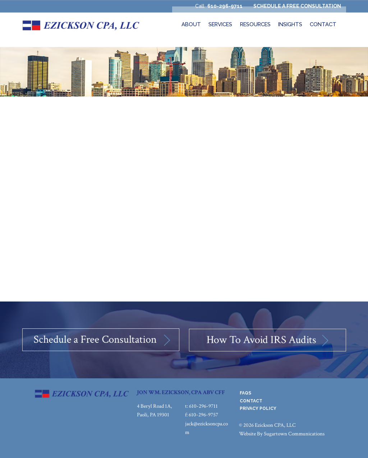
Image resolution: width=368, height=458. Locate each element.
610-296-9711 (225, 6)
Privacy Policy (258, 408)
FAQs (245, 393)
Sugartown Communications (294, 433)
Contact (251, 400)
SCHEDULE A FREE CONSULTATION (297, 6)
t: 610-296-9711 (201, 406)
